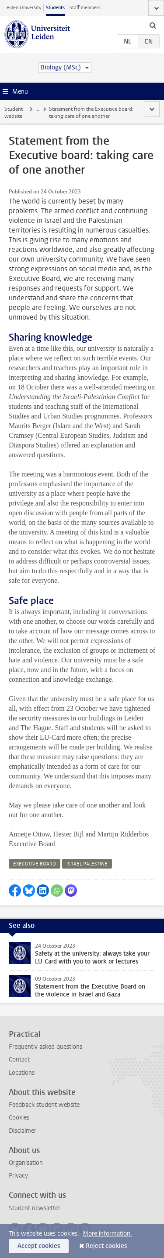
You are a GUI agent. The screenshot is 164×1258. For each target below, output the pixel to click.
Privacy (18, 1175)
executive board (34, 864)
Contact (19, 1059)
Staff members (85, 7)
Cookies (19, 1117)
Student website (13, 112)
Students (55, 7)
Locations (22, 1073)
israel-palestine (87, 864)
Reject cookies (106, 1246)
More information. (107, 1233)
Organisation (26, 1163)
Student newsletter (34, 1208)
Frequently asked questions (45, 1047)
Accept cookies (38, 1246)
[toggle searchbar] (153, 25)
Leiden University (22, 7)
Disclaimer (22, 1131)
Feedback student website (44, 1105)
